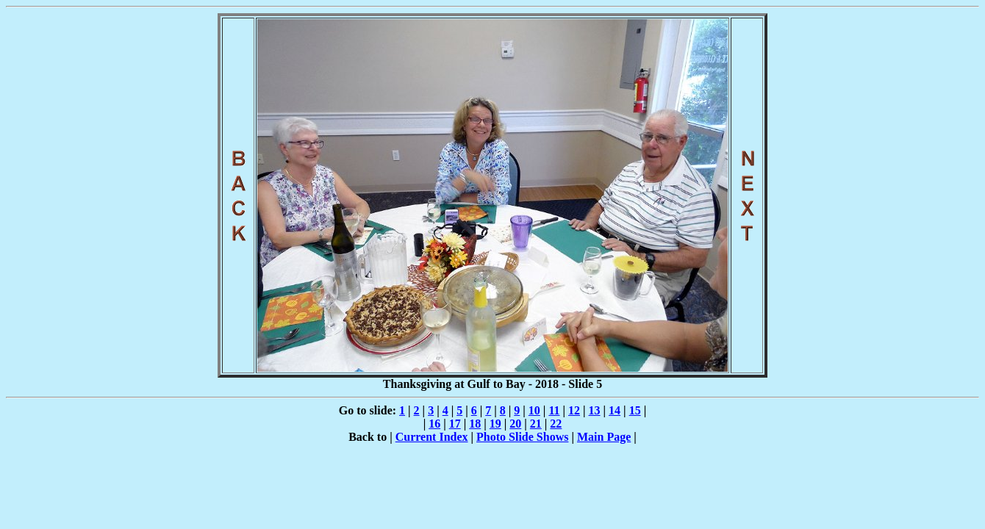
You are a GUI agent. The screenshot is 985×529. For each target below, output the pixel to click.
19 (495, 423)
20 (515, 423)
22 (556, 423)
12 (574, 410)
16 (434, 423)
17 (455, 423)
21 (536, 423)
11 (553, 410)
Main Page (604, 437)
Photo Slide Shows (522, 437)
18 (475, 423)
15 (635, 410)
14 (614, 410)
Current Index (431, 437)
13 (595, 410)
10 (534, 410)
